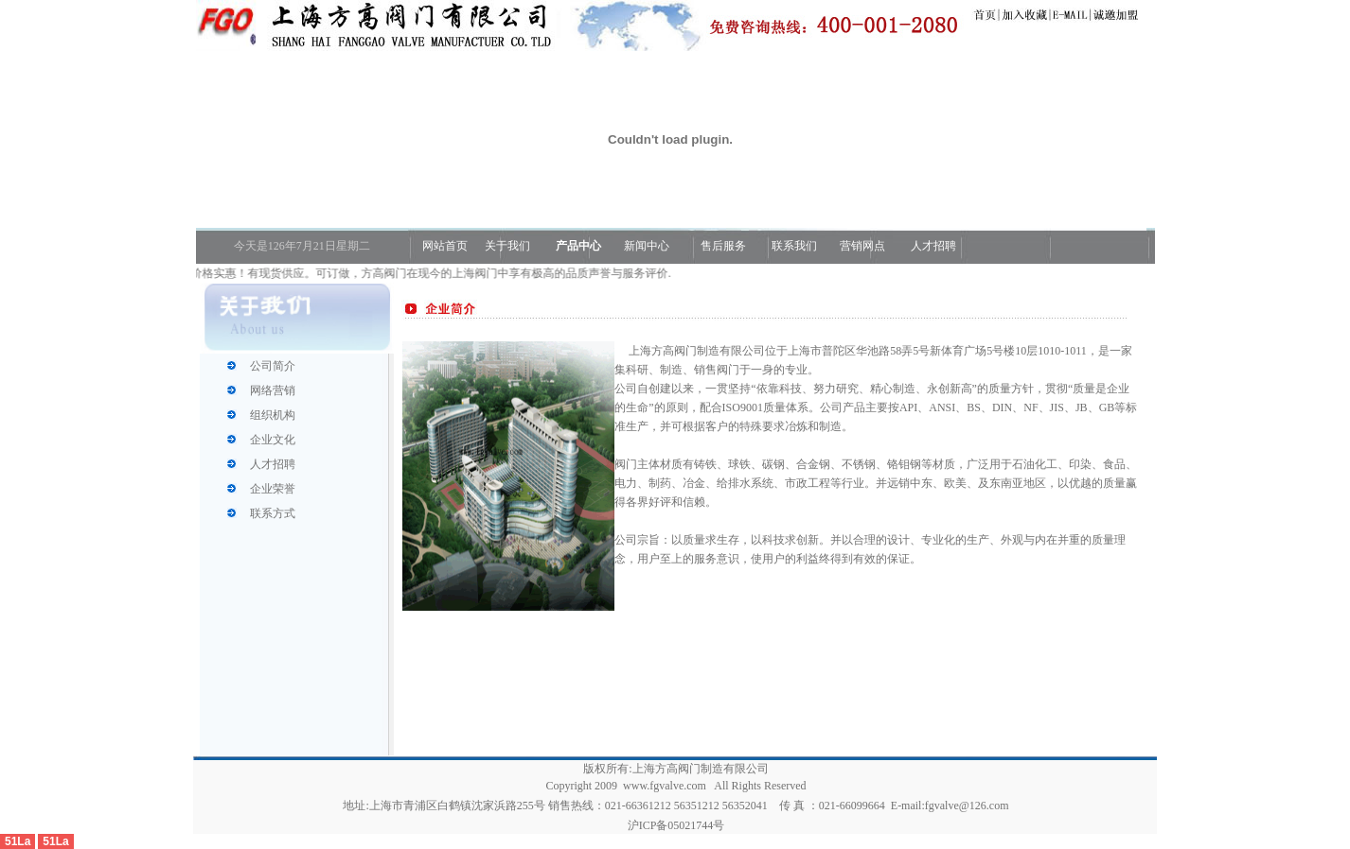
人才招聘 (932, 245)
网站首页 (443, 245)
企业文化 (272, 439)
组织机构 (272, 415)
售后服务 (723, 245)
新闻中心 (646, 245)
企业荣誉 (272, 488)
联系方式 (272, 513)
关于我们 (507, 245)
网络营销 (272, 390)
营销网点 (862, 245)
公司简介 (272, 366)
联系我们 (794, 245)
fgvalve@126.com (967, 805)
